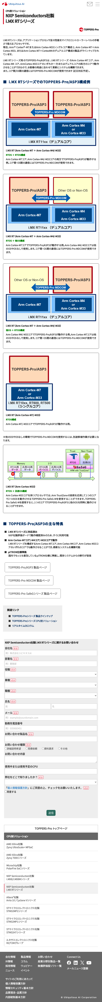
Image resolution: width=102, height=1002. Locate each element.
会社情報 (10, 957)
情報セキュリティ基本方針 (19, 988)
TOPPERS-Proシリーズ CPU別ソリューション (34, 621)
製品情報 (26, 957)
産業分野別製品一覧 (49, 961)
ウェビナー (26, 966)
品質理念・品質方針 (16, 992)
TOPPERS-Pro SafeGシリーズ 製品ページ (32, 593)
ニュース (9, 970)
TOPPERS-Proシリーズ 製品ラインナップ (32, 616)
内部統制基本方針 (15, 997)
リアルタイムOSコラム (23, 625)
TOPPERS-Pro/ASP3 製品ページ (27, 567)
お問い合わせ (45, 957)
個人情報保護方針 (15, 983)
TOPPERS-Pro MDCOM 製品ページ (29, 580)
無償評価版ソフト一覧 (50, 966)
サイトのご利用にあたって (19, 979)
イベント (25, 970)
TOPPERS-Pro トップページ (51, 828)
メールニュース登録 (77, 968)
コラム (24, 961)
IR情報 (9, 961)
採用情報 (10, 966)
